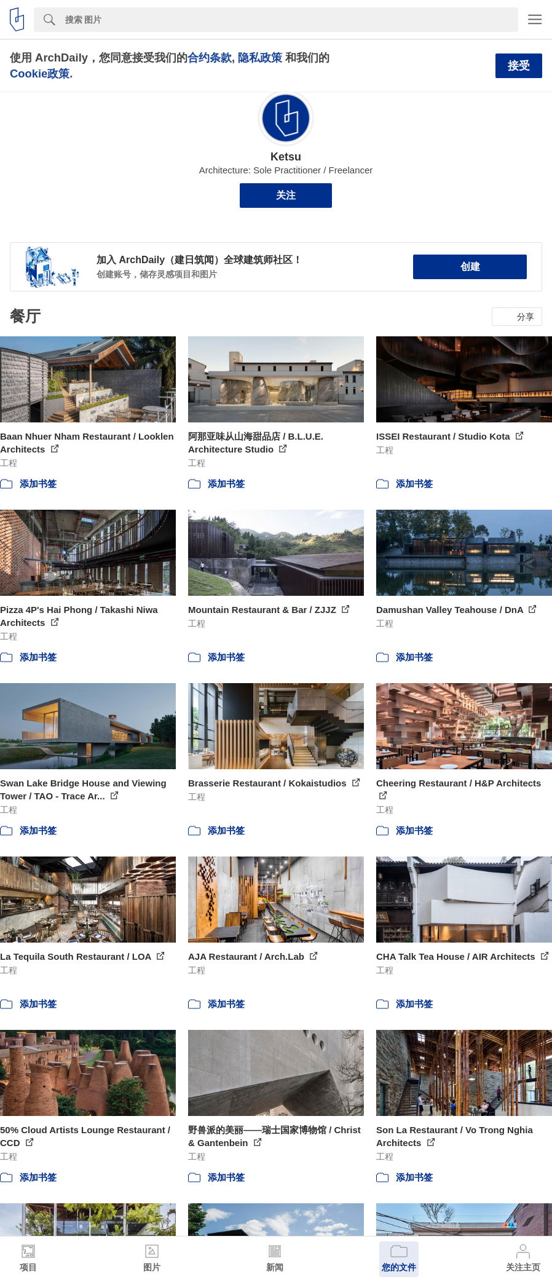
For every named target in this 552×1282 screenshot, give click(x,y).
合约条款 (209, 57)
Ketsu (285, 157)
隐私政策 (260, 57)
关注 (286, 195)
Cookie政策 (39, 73)
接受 (519, 66)
